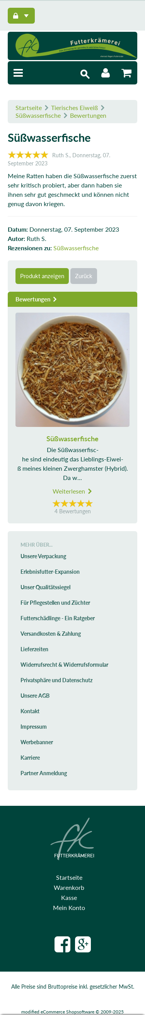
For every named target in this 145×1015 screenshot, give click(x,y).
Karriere (30, 757)
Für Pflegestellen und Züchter (55, 602)
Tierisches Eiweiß (74, 107)
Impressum (33, 726)
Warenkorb (69, 887)
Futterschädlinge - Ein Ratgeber (57, 618)
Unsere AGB (34, 695)
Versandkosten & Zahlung (50, 633)
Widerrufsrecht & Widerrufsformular (64, 664)
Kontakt (29, 711)
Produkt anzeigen (42, 275)
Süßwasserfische (38, 115)
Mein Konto (69, 907)
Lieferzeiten (34, 649)
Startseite (28, 107)
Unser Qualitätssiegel (45, 587)
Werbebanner (36, 742)
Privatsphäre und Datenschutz (56, 680)
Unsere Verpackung (43, 556)
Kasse (69, 897)
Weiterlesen (73, 491)
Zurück (83, 275)
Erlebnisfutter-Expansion (50, 571)
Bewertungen (88, 115)
